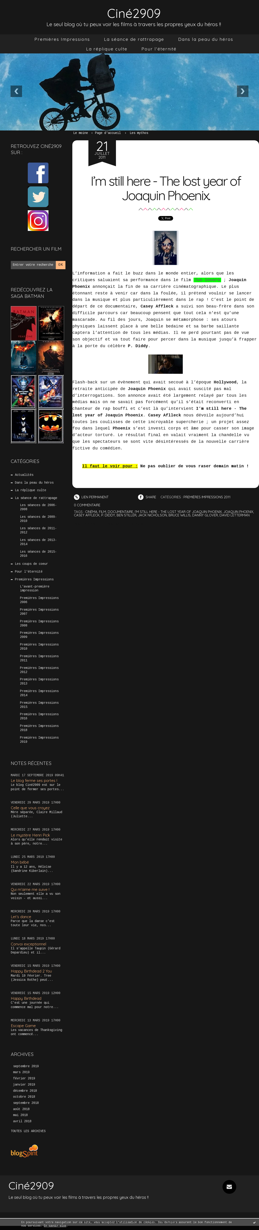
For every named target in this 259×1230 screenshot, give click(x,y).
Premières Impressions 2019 (39, 743)
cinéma (91, 511)
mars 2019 (21, 1076)
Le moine (80, 133)
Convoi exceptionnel (29, 947)
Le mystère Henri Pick (30, 838)
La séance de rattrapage (134, 39)
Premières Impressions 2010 (39, 649)
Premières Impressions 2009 (39, 637)
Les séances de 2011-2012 (38, 531)
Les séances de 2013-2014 (38, 543)
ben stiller (127, 515)
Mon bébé (20, 865)
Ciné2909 (133, 13)
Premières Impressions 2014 (39, 696)
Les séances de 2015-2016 (38, 555)
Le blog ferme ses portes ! (34, 784)
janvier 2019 (24, 1089)
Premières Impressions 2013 (39, 684)
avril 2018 (22, 1126)
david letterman (235, 515)
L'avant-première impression (34, 590)
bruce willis (180, 515)
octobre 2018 (24, 1101)
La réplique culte (106, 49)
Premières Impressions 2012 (39, 673)
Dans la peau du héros (205, 39)
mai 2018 (20, 1119)
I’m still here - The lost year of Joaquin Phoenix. (166, 188)
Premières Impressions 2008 (39, 626)
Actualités (24, 475)
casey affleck (87, 515)
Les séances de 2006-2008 (38, 508)
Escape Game (23, 1029)
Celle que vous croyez (31, 811)
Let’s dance (21, 920)
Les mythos (139, 133)
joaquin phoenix (239, 511)
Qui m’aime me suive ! (30, 893)
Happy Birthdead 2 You (31, 974)
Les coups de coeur (31, 565)
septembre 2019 (26, 1070)
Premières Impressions (62, 39)
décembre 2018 (25, 1095)
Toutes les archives (28, 1135)
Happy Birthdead (26, 1002)
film (102, 511)
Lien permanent (91, 497)
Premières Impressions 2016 (39, 720)
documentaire (120, 511)
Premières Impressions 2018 (39, 732)
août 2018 (21, 1113)
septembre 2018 (26, 1107)
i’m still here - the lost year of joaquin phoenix (178, 511)
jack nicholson (152, 515)
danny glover (206, 515)
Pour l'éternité (159, 49)
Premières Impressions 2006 (39, 602)
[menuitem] (62, 39)
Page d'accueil (108, 133)
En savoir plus (55, 1225)
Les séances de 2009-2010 (38, 520)
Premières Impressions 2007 (39, 614)
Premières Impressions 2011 (39, 661)
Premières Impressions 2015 (39, 708)
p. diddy (108, 515)
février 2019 (24, 1082)
